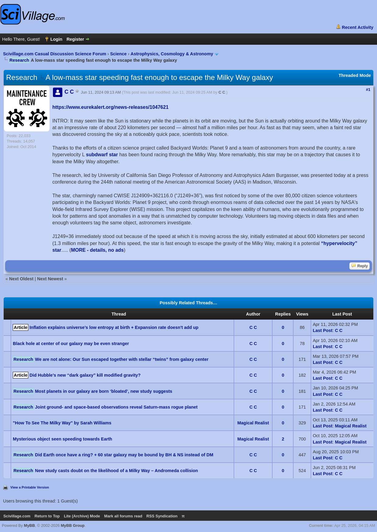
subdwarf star (102, 154)
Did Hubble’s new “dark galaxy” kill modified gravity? (85, 375)
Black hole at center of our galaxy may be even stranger (71, 343)
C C (221, 92)
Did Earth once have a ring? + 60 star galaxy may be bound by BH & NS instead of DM (124, 454)
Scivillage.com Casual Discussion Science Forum (54, 53)
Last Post (323, 330)
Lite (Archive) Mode (82, 516)
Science (118, 53)
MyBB (29, 525)
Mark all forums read (123, 516)
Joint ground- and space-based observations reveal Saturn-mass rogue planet (116, 407)
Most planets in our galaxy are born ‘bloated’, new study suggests (103, 391)
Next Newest (50, 278)
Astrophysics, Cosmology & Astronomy (172, 53)
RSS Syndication (161, 516)
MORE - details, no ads (97, 250)
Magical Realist (253, 422)
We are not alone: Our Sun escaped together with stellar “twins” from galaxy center (121, 359)
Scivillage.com (16, 516)
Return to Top (47, 516)
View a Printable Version (29, 487)
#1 (368, 89)
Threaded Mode (355, 75)
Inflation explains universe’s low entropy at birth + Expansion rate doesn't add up (114, 327)
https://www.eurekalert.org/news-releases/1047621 (110, 107)
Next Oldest (21, 278)
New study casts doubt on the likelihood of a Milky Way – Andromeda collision (116, 470)
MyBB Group (73, 525)
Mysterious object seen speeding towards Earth (62, 439)
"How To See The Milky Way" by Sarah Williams (62, 422)
